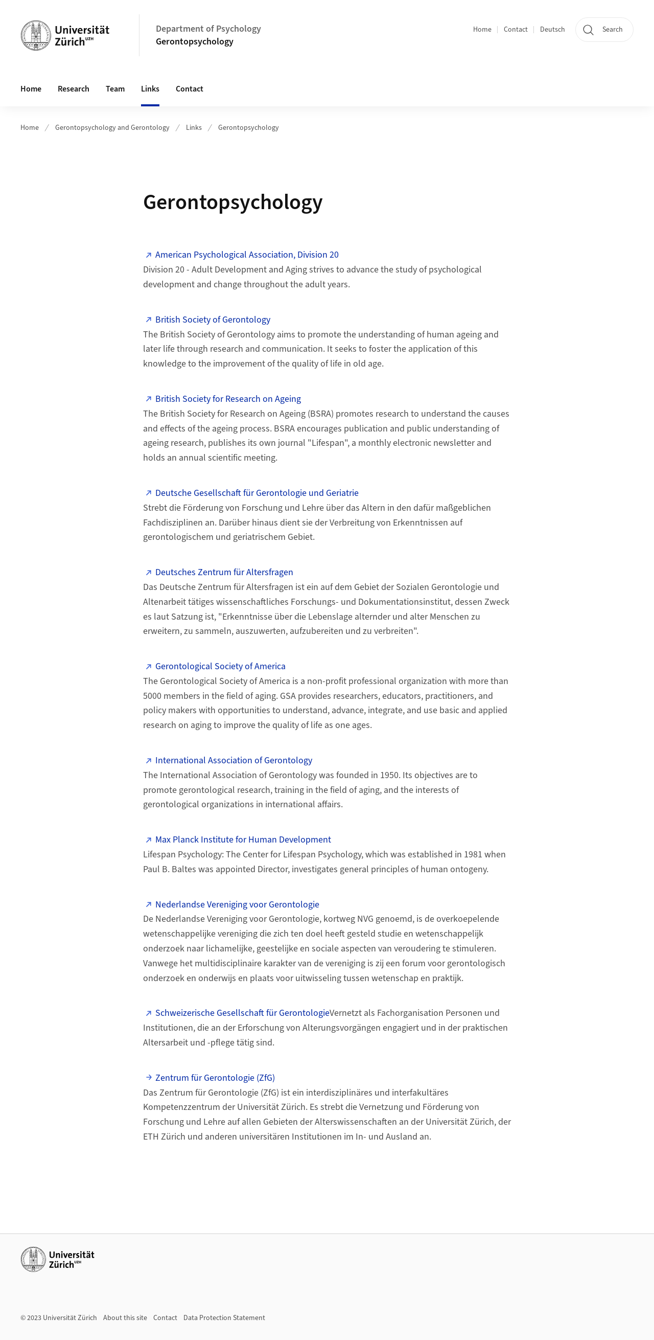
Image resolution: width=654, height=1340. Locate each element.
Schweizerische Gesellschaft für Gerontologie (242, 1013)
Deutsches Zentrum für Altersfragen (224, 572)
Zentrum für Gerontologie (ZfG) (215, 1078)
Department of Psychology (208, 28)
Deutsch (552, 30)
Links (194, 128)
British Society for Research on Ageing (228, 399)
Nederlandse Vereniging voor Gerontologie (237, 904)
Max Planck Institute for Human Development (243, 839)
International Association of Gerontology (233, 760)
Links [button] (150, 89)
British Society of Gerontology (212, 319)
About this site (125, 1318)
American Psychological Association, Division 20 (247, 254)
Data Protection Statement (224, 1318)
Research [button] (73, 89)
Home (482, 30)
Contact (516, 30)
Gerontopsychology (194, 41)
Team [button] (115, 89)
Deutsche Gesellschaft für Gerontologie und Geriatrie (257, 493)
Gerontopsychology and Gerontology (112, 128)
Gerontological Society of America (220, 666)
